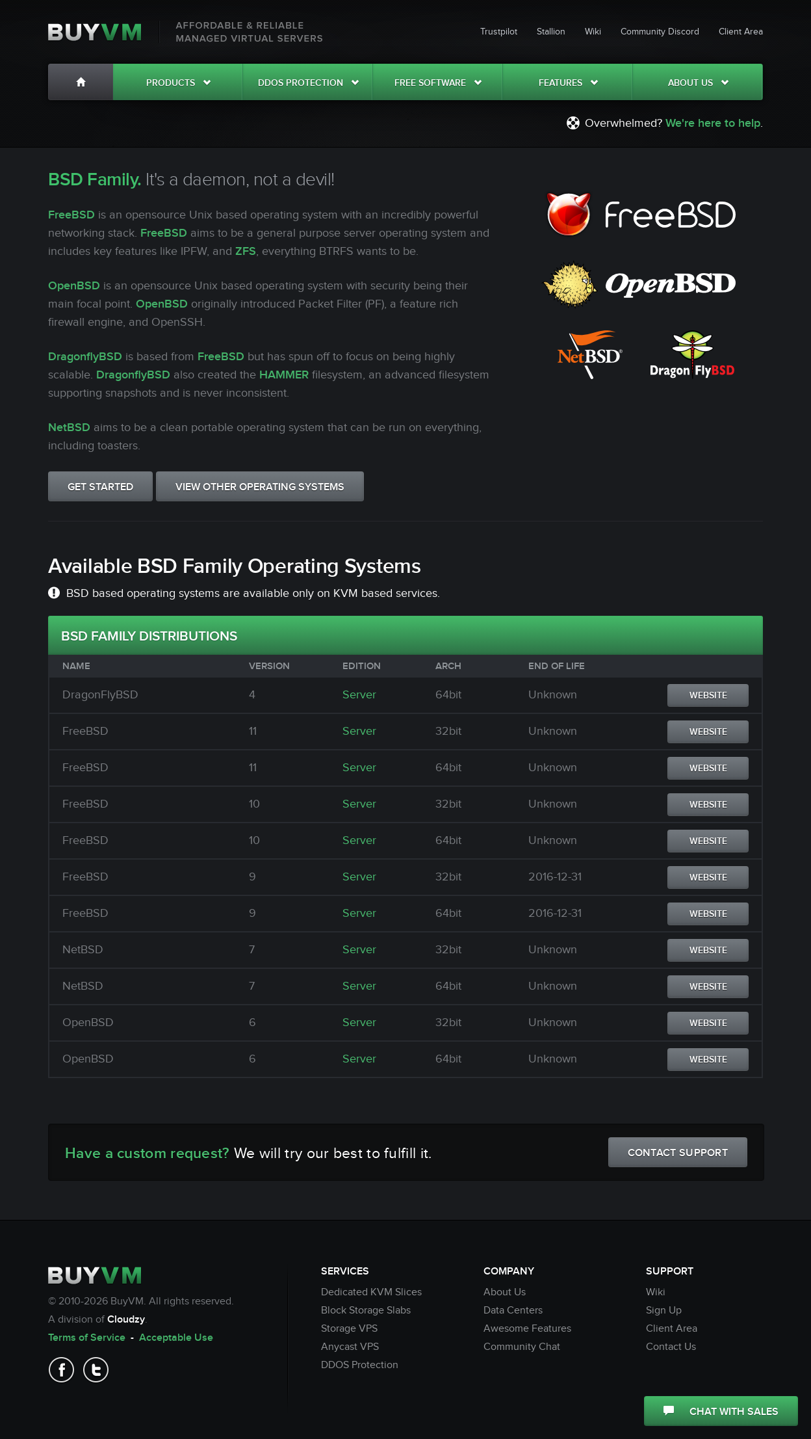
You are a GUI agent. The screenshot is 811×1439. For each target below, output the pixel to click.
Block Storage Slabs (366, 1310)
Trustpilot (498, 32)
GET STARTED (100, 487)
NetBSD (69, 427)
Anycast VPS (350, 1347)
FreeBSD (71, 215)
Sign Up (664, 1310)
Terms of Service (86, 1338)
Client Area (741, 32)
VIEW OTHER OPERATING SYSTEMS (259, 487)
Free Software (438, 82)
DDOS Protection (308, 82)
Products (178, 82)
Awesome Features (527, 1329)
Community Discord (660, 32)
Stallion (551, 32)
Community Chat (521, 1347)
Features (568, 82)
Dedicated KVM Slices (371, 1292)
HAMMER (284, 375)
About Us (698, 82)
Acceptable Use (176, 1338)
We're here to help (712, 123)
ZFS (245, 251)
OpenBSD (74, 286)
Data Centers (513, 1310)
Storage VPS (349, 1329)
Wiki (593, 32)
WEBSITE (708, 695)
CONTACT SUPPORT (678, 1153)
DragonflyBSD (85, 356)
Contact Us (671, 1347)
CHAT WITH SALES (721, 1412)
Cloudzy (126, 1320)
